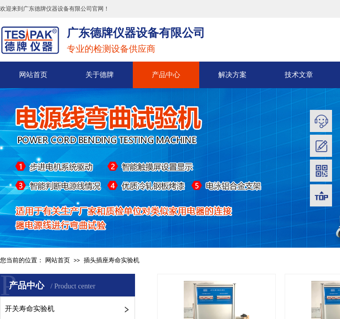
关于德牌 (99, 74)
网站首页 (33, 74)
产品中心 (166, 74)
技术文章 (299, 74)
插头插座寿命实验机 (111, 260)
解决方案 (232, 74)
